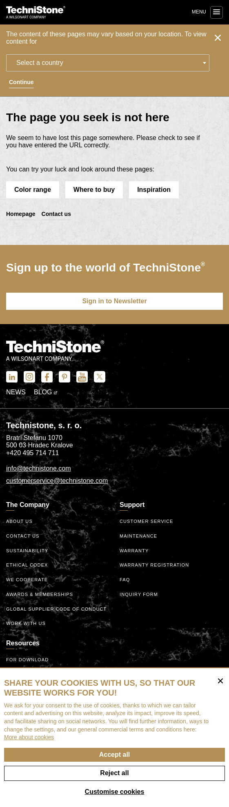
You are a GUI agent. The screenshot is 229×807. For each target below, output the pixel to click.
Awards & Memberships (39, 594)
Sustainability (27, 550)
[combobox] (108, 63)
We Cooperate (27, 579)
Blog (45, 392)
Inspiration (154, 189)
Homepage (21, 214)
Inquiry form (139, 594)
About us (19, 521)
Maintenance (138, 536)
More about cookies (29, 737)
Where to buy (94, 189)
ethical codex (27, 564)
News (16, 392)
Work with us (26, 623)
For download (27, 659)
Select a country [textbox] (39, 62)
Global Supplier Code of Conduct (56, 609)
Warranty (134, 550)
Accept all (114, 754)
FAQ (125, 579)
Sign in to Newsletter (114, 301)
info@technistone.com (38, 468)
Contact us (56, 214)
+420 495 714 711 (32, 452)
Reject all (114, 772)
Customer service (146, 521)
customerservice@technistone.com (57, 480)
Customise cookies (115, 791)
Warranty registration (154, 564)
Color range (32, 189)
